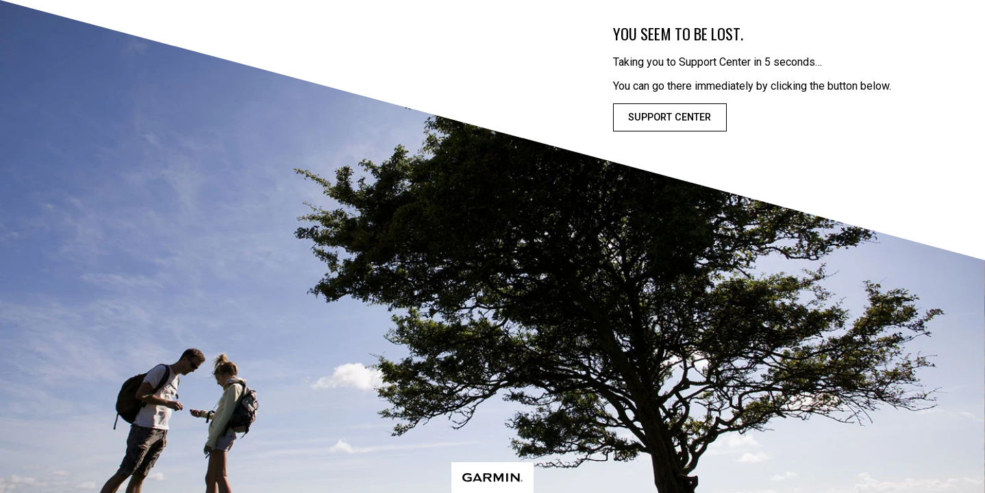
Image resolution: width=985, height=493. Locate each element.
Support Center (669, 117)
